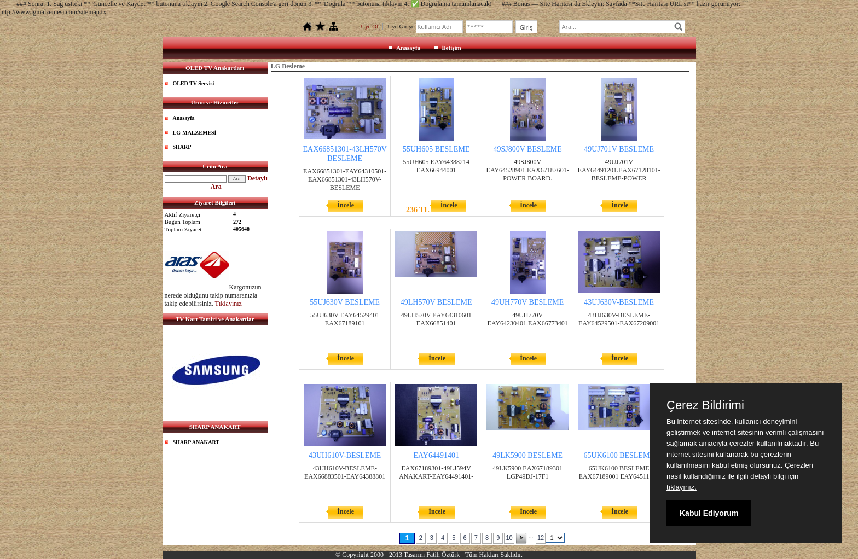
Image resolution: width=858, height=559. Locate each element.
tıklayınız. (681, 487)
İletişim (451, 47)
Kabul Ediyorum (709, 513)
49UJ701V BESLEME (619, 149)
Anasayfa (408, 47)
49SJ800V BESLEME (527, 149)
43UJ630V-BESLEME (619, 302)
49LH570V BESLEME (436, 302)
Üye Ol (369, 26)
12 (540, 537)
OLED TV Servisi (194, 83)
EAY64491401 (436, 455)
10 (509, 537)
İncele (345, 205)
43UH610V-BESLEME (345, 455)
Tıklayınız (228, 303)
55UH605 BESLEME (436, 149)
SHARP (182, 147)
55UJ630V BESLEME (345, 302)
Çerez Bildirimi (705, 405)
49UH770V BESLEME (527, 302)
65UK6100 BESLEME (618, 455)
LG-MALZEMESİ (195, 133)
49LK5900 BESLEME (527, 455)
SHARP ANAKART (196, 442)
